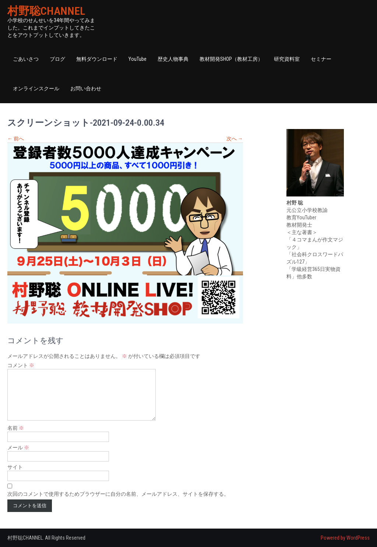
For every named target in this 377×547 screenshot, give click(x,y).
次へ (234, 139)
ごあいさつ (26, 59)
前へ (15, 139)
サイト (15, 467)
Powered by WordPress (345, 538)
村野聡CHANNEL (46, 10)
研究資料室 (287, 59)
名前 (15, 428)
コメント (20, 365)
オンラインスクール (36, 88)
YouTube (137, 59)
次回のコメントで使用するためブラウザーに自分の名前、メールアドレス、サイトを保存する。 (118, 494)
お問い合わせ (85, 88)
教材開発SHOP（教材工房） (231, 59)
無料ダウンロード (96, 59)
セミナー (321, 59)
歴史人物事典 (173, 59)
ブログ (57, 59)
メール (18, 447)
